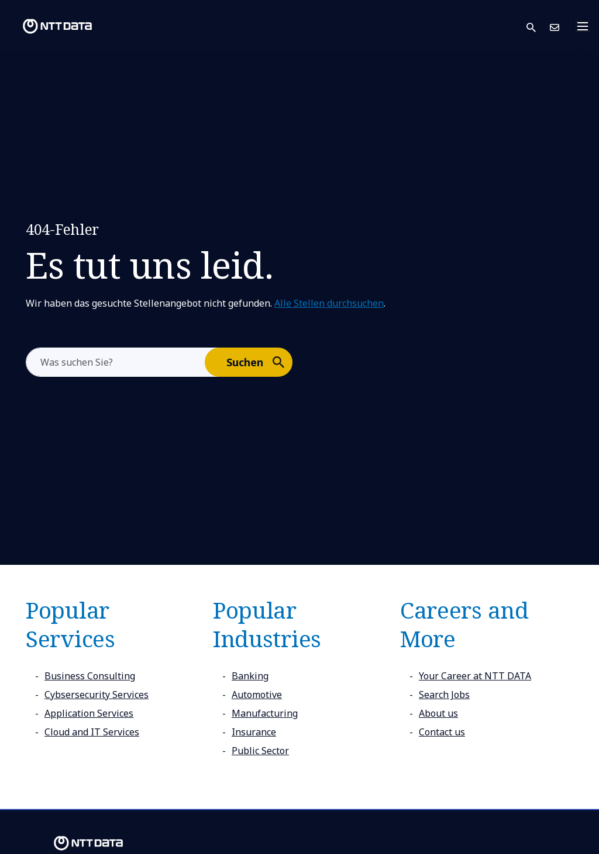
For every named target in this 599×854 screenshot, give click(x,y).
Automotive (257, 694)
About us (438, 713)
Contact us (442, 731)
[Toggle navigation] (586, 26)
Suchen (258, 362)
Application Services (88, 713)
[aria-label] (115, 362)
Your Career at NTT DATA (475, 675)
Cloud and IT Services (91, 731)
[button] (538, 26)
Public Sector (260, 750)
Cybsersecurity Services (96, 694)
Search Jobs (444, 694)
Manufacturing (265, 713)
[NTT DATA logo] (48, 26)
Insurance (254, 731)
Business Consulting (89, 675)
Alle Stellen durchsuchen (329, 303)
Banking (250, 675)
